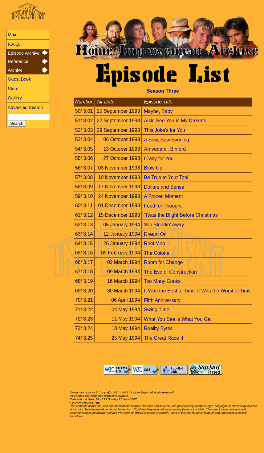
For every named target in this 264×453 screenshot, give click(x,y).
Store (13, 88)
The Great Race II (163, 338)
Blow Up (153, 167)
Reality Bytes (158, 328)
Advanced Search (25, 107)
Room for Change (163, 262)
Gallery (15, 97)
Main (12, 34)
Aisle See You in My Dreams (175, 120)
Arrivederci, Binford (165, 149)
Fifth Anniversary (162, 300)
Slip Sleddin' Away (164, 224)
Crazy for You (158, 158)
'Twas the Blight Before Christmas (181, 215)
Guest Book (19, 79)
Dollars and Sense (164, 186)
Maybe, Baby (158, 111)
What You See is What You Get (178, 318)
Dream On (155, 234)
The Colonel (157, 252)
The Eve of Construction (170, 271)
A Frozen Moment (163, 196)
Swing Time (156, 309)
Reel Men (154, 243)
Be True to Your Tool (166, 177)
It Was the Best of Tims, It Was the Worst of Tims (197, 290)
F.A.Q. (14, 44)
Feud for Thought (162, 205)
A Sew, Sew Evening (166, 139)
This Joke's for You (164, 130)
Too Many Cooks (162, 281)
